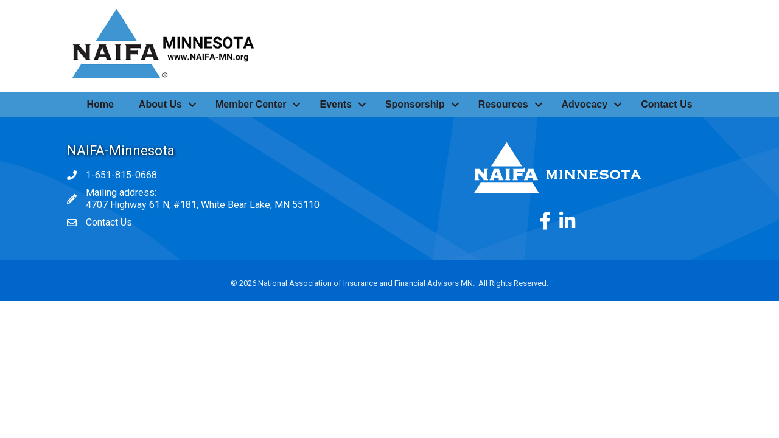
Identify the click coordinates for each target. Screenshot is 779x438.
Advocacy (585, 104)
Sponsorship (415, 104)
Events (335, 104)
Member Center (250, 104)
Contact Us (666, 104)
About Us (160, 104)
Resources (503, 104)
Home (99, 104)
